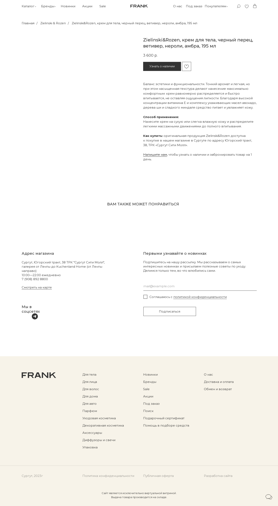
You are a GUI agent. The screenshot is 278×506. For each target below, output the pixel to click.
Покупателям (215, 6)
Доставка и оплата (219, 382)
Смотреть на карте (37, 287)
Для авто (89, 404)
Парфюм (89, 411)
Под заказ (194, 6)
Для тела (89, 374)
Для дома (90, 396)
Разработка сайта (218, 476)
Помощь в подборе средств (166, 425)
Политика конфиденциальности (108, 476)
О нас (177, 6)
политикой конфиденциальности (200, 297)
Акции (87, 6)
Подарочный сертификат (163, 418)
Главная (28, 23)
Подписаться (169, 311)
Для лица (89, 382)
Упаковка (90, 447)
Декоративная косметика (103, 425)
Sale (102, 6)
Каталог (28, 6)
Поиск (148, 411)
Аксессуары (92, 433)
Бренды (47, 6)
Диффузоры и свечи (98, 440)
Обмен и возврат (218, 389)
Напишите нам (155, 154)
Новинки (68, 6)
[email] (200, 286)
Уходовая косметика (99, 418)
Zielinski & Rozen (53, 23)
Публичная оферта (158, 476)
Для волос (90, 389)
